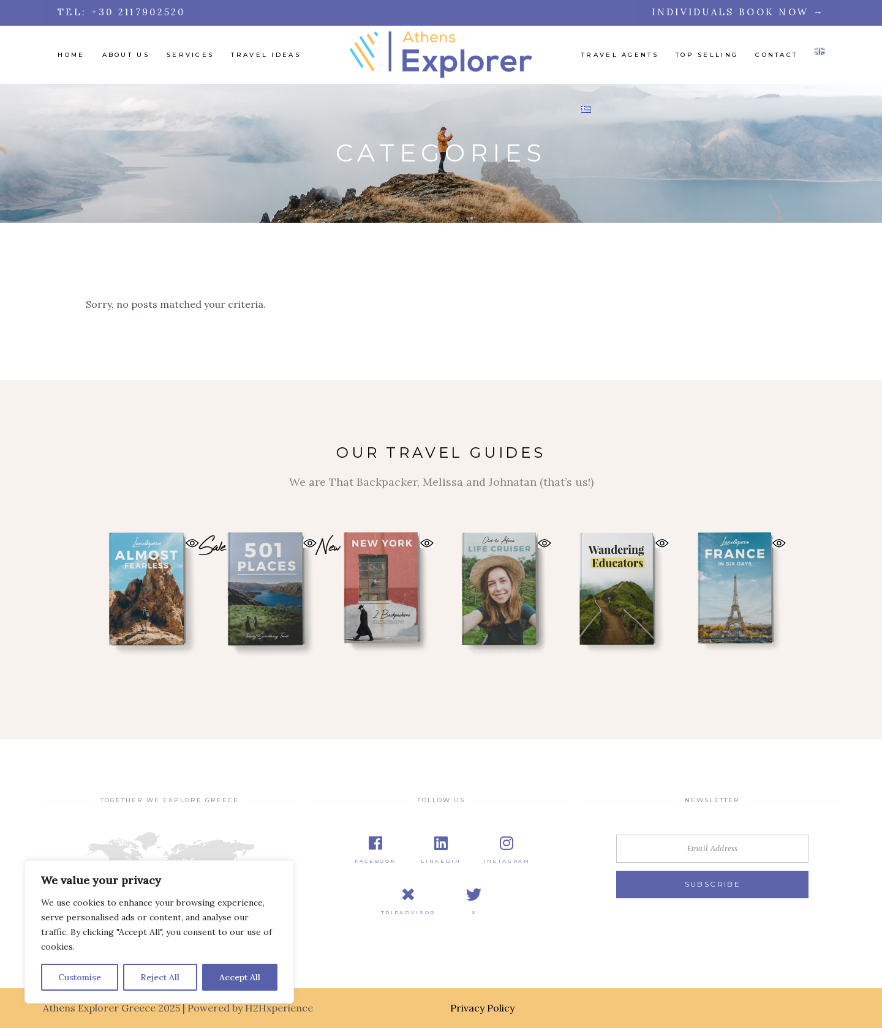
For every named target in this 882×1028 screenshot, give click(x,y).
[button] (192, 543)
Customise (79, 977)
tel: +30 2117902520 (122, 12)
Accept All (239, 977)
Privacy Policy (482, 1008)
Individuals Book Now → (738, 12)
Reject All (159, 977)
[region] (159, 932)
